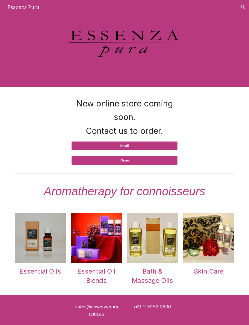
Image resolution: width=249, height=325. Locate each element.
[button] (243, 7)
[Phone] (125, 160)
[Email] (125, 146)
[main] (124, 117)
